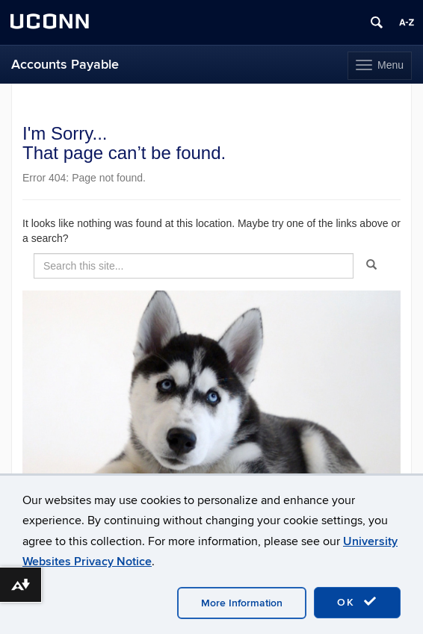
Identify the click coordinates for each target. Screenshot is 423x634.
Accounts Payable (65, 64)
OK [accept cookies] (357, 602)
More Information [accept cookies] (241, 603)
